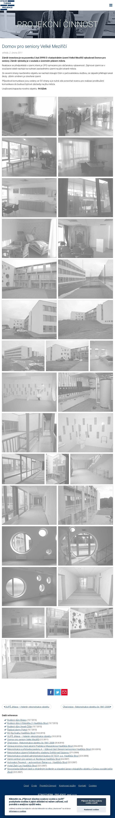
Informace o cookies (17, 811)
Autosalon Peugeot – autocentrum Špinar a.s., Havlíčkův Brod (37, 762)
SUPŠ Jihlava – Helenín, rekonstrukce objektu (26, 706)
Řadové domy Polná (17, 729)
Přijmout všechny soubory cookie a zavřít (91, 802)
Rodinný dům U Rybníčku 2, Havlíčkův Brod (27, 723)
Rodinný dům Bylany (17, 720)
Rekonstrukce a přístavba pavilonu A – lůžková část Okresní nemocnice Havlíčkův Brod (49, 749)
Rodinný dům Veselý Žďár (19, 726)
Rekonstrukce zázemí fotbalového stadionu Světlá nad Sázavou (38, 752)
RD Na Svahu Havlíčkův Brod (21, 733)
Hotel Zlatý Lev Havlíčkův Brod (22, 765)
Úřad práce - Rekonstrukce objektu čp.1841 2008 (87, 706)
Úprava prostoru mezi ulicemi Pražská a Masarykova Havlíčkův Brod (40, 746)
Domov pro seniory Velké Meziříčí (23, 739)
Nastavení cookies (91, 810)
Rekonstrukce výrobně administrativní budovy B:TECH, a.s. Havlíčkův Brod (42, 756)
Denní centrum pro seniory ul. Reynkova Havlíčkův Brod (33, 759)
